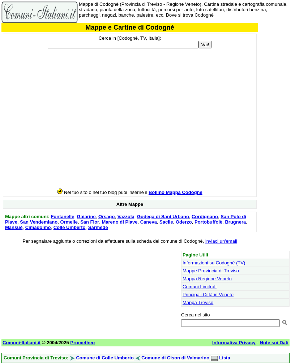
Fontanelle (62, 216)
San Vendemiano (38, 222)
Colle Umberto (70, 227)
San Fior (89, 222)
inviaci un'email (221, 241)
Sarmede (98, 227)
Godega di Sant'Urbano (163, 216)
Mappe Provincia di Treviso (211, 270)
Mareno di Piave (119, 222)
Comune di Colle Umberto (105, 357)
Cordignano (205, 216)
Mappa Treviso (198, 302)
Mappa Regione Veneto (207, 278)
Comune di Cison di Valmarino (175, 357)
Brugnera (235, 222)
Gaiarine (86, 216)
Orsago (106, 216)
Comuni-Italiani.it (21, 342)
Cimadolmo (38, 227)
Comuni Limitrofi (200, 286)
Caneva (148, 222)
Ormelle (69, 222)
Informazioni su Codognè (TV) (214, 262)
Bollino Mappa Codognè (175, 192)
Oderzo (184, 222)
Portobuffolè (208, 222)
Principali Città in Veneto (208, 294)
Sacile (166, 222)
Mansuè (13, 227)
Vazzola (125, 216)
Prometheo (82, 342)
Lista (224, 357)
